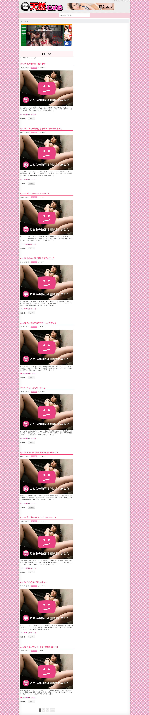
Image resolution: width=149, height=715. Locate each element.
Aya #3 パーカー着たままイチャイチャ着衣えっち (41, 129)
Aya (28, 21)
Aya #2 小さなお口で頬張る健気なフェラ (37, 258)
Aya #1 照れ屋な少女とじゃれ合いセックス (38, 517)
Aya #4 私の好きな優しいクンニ (33, 582)
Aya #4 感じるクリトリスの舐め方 (34, 193)
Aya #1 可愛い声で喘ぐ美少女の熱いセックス (39, 453)
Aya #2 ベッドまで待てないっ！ (33, 388)
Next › (52, 710)
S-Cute (34, 67)
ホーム (23, 21)
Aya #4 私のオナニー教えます (32, 64)
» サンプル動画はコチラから (28, 114)
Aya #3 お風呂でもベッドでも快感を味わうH (39, 647)
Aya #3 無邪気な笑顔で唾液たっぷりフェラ (38, 323)
